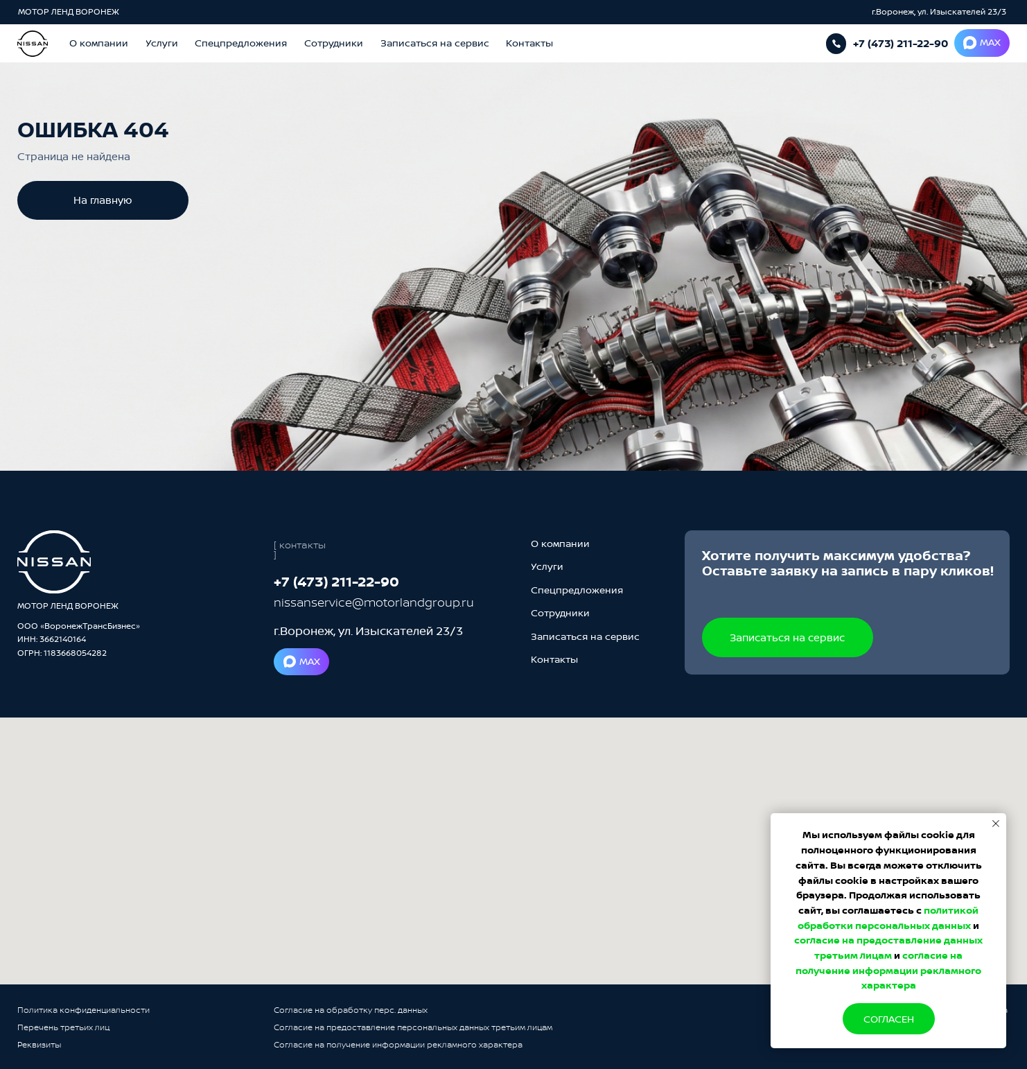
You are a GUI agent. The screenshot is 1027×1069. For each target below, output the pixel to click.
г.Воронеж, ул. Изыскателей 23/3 (939, 11)
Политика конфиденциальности (83, 1010)
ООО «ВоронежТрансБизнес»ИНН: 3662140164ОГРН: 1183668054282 (78, 639)
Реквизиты (39, 1044)
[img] (54, 561)
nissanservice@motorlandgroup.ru (374, 602)
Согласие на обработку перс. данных (351, 1010)
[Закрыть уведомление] (996, 824)
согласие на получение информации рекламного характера (888, 969)
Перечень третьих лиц (63, 1027)
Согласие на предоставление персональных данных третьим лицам (413, 1027)
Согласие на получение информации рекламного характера (398, 1044)
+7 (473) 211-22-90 (900, 43)
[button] (434, 43)
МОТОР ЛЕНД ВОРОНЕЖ (69, 11)
